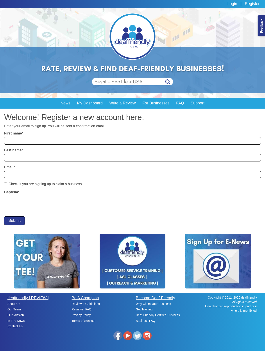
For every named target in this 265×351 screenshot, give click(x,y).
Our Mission (15, 315)
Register (252, 4)
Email (9, 167)
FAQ (180, 103)
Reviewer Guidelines (86, 304)
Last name (13, 150)
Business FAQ (145, 320)
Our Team (14, 309)
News (65, 103)
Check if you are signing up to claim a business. (43, 184)
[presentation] (37, 204)
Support (197, 103)
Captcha (11, 192)
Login (232, 4)
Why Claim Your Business (153, 304)
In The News (16, 320)
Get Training (144, 309)
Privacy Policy (81, 315)
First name (13, 133)
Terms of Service (83, 320)
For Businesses (156, 103)
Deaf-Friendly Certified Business (158, 315)
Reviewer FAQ (81, 309)
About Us (13, 304)
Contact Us (15, 326)
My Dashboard (90, 103)
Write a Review (122, 103)
